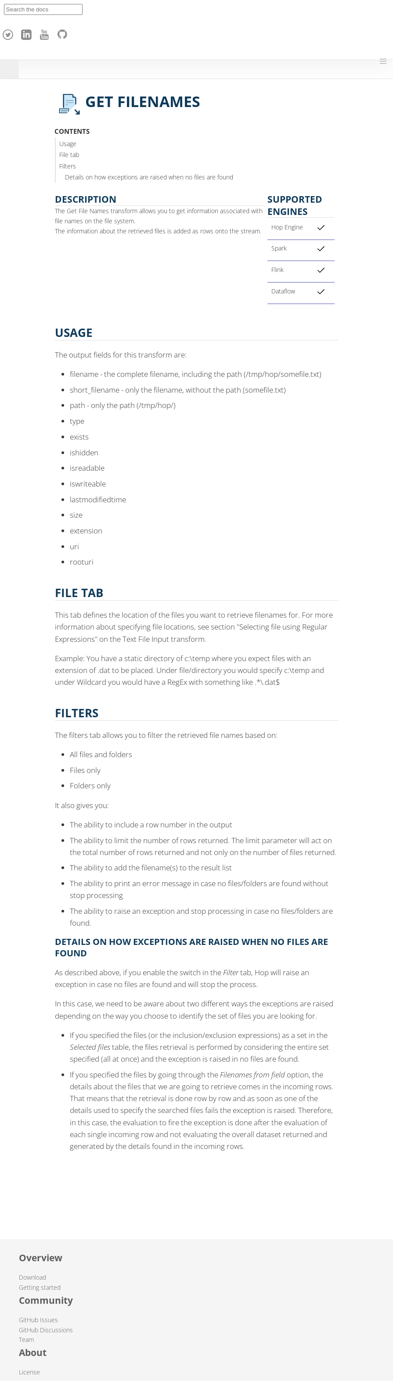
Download (32, 1277)
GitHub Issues (38, 1320)
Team (26, 1339)
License (29, 1372)
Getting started (40, 1287)
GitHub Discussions (46, 1330)
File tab (69, 154)
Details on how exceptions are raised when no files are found (149, 177)
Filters (67, 166)
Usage (67, 144)
